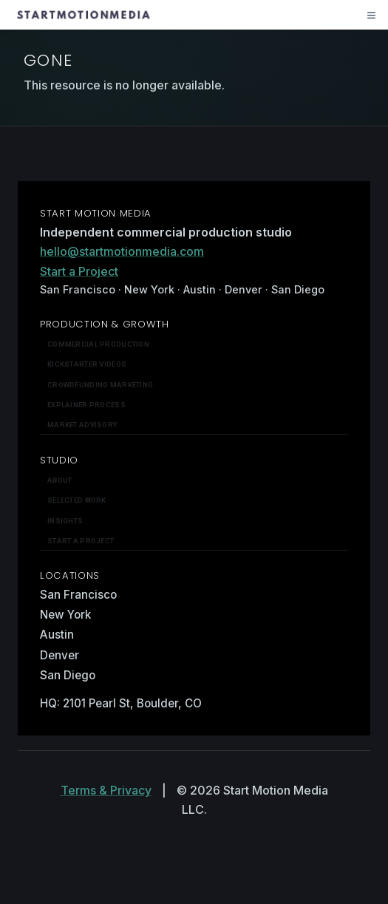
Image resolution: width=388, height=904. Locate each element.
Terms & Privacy (106, 790)
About (59, 480)
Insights (65, 521)
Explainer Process (86, 405)
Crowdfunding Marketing (100, 385)
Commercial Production (98, 344)
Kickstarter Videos (86, 364)
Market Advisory (82, 425)
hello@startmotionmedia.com (122, 251)
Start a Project (79, 271)
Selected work (76, 500)
